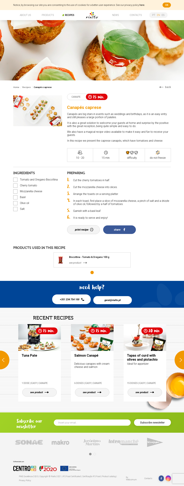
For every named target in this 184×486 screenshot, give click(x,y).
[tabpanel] (92, 259)
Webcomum (131, 480)
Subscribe (152, 422)
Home (16, 87)
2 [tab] (95, 454)
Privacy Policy (25, 480)
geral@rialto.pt (114, 299)
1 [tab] (92, 272)
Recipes (26, 87)
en (158, 15)
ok (166, 5)
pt (153, 15)
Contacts (148, 478)
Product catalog (109, 476)
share (119, 229)
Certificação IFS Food (91, 476)
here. (142, 5)
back (165, 87)
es (163, 15)
